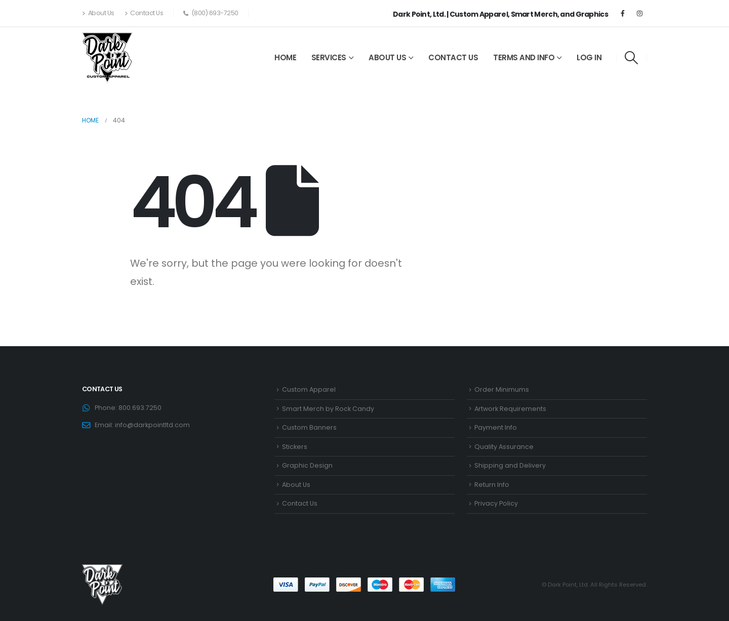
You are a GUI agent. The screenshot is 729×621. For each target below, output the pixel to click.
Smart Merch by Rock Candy (328, 408)
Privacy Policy (496, 503)
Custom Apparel (309, 389)
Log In (589, 57)
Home (285, 57)
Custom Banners (309, 427)
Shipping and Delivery (510, 465)
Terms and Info (523, 57)
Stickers (294, 446)
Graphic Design (307, 465)
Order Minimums (501, 389)
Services (328, 57)
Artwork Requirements (510, 408)
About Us (98, 13)
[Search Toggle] (631, 57)
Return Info (491, 484)
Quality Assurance (504, 446)
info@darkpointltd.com (152, 425)
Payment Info (495, 427)
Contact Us (144, 13)
